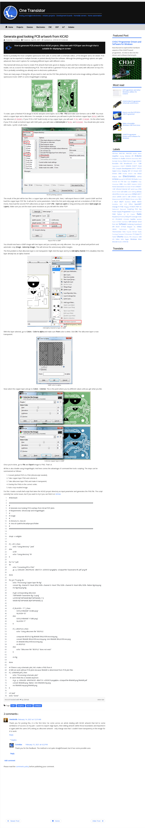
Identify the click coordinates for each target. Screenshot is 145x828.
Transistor (122, 234)
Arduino (71, 27)
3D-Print (115, 153)
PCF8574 (133, 207)
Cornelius (18, 744)
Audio (123, 158)
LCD (122, 192)
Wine (139, 239)
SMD (117, 224)
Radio (139, 214)
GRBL (121, 184)
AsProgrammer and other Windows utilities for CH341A (132, 92)
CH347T (135, 166)
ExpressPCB (122, 179)
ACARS (135, 153)
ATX (119, 158)
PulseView (138, 212)
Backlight (115, 161)
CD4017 (123, 166)
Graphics (21, 706)
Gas (125, 181)
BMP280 (139, 161)
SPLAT (118, 227)
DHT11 (134, 168)
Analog (122, 156)
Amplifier (116, 156)
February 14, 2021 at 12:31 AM (29, 719)
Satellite (133, 219)
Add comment (9, 760)
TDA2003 (133, 229)
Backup (120, 161)
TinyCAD (129, 232)
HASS (129, 184)
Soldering (130, 224)
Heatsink (135, 184)
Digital (114, 171)
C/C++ (136, 163)
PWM (114, 214)
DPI (132, 171)
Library (139, 192)
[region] (54, 597)
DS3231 (131, 173)
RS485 (139, 217)
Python (120, 214)
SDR (130, 222)
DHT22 (139, 168)
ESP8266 (115, 179)
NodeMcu (116, 204)
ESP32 (139, 176)
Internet (125, 189)
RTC (114, 219)
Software (37, 706)
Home (9, 27)
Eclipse (115, 176)
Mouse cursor (134, 199)
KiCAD (29, 706)
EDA (121, 176)
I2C (114, 189)
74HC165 (122, 153)
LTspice (139, 197)
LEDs (126, 192)
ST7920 (124, 227)
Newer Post (13, 821)
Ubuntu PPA (128, 237)
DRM (120, 173)
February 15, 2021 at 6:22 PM (37, 744)
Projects (19, 27)
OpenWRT (137, 204)
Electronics (40, 27)
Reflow (123, 217)
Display (125, 171)
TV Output (136, 234)
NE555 (139, 202)
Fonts (139, 179)
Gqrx (129, 181)
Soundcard (137, 224)
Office (131, 204)
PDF (138, 207)
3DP (57, 27)
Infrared (119, 189)
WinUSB (115, 242)
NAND (134, 202)
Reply (11, 735)
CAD (13, 706)
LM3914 (125, 197)
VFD (114, 239)
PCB (122, 207)
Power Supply (117, 212)
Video (118, 239)
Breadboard (129, 163)
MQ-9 (116, 202)
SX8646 (115, 229)
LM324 (114, 197)
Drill (140, 171)
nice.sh (7, 699)
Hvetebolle (13, 719)
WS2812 (120, 242)
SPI (114, 227)
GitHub (58, 494)
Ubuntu (120, 236)
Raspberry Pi (116, 217)
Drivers (115, 173)
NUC (122, 204)
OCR (126, 204)
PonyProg (131, 209)
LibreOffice (116, 194)
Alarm (139, 153)
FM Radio (135, 179)
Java (136, 189)
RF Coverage (133, 217)
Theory (139, 229)
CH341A (129, 166)
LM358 (119, 197)
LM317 (139, 194)
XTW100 (125, 242)
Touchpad (115, 234)
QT (125, 214)
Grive (125, 184)
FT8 (122, 181)
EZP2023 (129, 179)
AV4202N (129, 158)
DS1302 (125, 173)
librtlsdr (122, 194)
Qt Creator (132, 214)
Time (124, 232)
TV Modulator (129, 234)
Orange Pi (116, 207)
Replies (14, 740)
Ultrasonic (135, 237)
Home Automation (118, 187)
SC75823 (119, 222)
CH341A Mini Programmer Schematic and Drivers (131, 102)
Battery (129, 161)
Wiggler (127, 239)
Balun (125, 161)
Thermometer (117, 232)
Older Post (98, 821)
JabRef (133, 189)
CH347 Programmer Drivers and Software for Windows (126, 43)
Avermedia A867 (136, 158)
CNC (50, 27)
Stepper (130, 227)
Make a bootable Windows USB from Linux (131, 124)
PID (140, 207)
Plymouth (123, 209)
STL (135, 227)
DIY (129, 171)
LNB (129, 197)
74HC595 (129, 153)
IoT (63, 27)
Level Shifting (132, 192)
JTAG (139, 189)
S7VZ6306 (126, 219)
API (133, 156)
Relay (127, 217)
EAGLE (139, 173)
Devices (30, 27)
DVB (135, 173)
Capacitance (116, 166)
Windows (134, 239)
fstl (119, 181)
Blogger (134, 161)
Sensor (135, 222)
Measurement (116, 199)
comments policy (22, 766)
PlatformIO (116, 209)
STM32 (139, 227)
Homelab (128, 187)
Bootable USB (118, 163)
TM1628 (135, 232)
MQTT (122, 202)
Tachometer (124, 229)
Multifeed (128, 202)
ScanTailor (125, 222)
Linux (134, 194)
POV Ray (138, 209)
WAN (123, 239)
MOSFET (123, 199)
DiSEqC (119, 171)
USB (140, 237)
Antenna (128, 156)
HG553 (139, 184)
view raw (100, 699)
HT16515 (133, 187)
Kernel (114, 192)
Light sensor (128, 194)
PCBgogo (127, 207)
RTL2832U (119, 219)
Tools (139, 232)
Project (133, 212)
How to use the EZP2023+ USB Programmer (131, 113)
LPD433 (134, 197)
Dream (136, 171)
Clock (139, 166)
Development (127, 168)
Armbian (115, 158)
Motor (128, 199)
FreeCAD (115, 181)
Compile (119, 168)
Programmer (126, 212)
